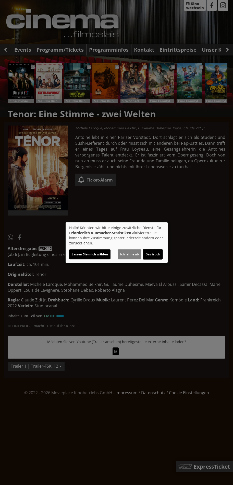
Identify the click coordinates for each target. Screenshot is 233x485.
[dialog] (117, 242)
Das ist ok (152, 254)
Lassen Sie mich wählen (90, 254)
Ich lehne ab (129, 254)
